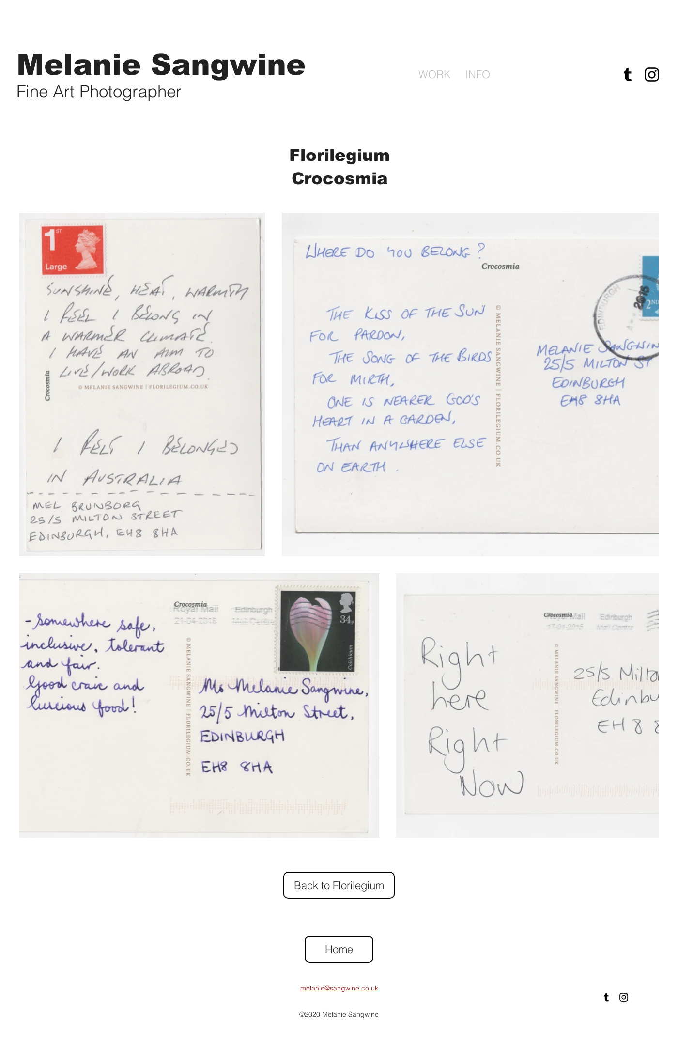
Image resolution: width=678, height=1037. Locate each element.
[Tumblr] (627, 74)
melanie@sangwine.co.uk (339, 988)
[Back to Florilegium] (339, 885)
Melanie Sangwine (161, 64)
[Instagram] (652, 74)
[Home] (339, 949)
